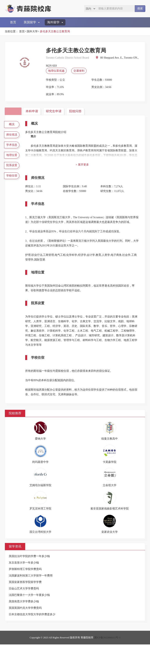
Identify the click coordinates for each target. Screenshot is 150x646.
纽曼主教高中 (109, 440)
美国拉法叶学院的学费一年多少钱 (29, 557)
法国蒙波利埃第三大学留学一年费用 (31, 577)
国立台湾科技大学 (40, 533)
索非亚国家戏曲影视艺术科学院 (109, 510)
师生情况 (12, 136)
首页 (13, 22)
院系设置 (12, 170)
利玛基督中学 (40, 463)
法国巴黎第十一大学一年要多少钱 (29, 596)
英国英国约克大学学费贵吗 (25, 609)
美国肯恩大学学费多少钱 (24, 603)
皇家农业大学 (109, 533)
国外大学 (32, 31)
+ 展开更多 (82, 164)
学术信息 (12, 147)
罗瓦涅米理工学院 (40, 510)
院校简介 (13, 111)
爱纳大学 (40, 440)
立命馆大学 (109, 486)
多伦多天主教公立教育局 (55, 31)
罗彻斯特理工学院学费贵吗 (25, 570)
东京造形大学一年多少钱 (24, 564)
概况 (12, 124)
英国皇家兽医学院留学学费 (25, 583)
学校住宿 (12, 182)
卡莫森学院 (109, 463)
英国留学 (32, 22)
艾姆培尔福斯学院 (40, 486)
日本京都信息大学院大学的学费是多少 (32, 615)
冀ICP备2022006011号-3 (107, 639)
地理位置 (12, 159)
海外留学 (55, 22)
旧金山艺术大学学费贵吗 (24, 590)
